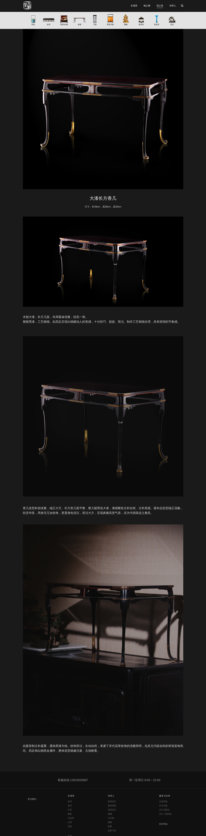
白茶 (70, 822)
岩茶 (70, 801)
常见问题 (163, 805)
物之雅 (147, 5)
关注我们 (32, 799)
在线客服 (163, 801)
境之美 (160, 5)
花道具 (156, 24)
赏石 (172, 24)
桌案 (79, 24)
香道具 (141, 24)
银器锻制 (112, 805)
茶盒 (33, 24)
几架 (95, 24)
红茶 (70, 810)
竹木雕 (111, 818)
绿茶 (70, 826)
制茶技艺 (112, 801)
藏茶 (70, 814)
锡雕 (110, 814)
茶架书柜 (110, 24)
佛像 (126, 24)
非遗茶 (134, 5)
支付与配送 (164, 810)
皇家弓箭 (112, 830)
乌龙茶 (71, 818)
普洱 (70, 805)
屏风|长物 (64, 24)
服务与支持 (164, 796)
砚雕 (110, 822)
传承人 (172, 5)
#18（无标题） (166, 814)
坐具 (48, 24)
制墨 (110, 826)
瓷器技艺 (112, 810)
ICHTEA (163, 824)
